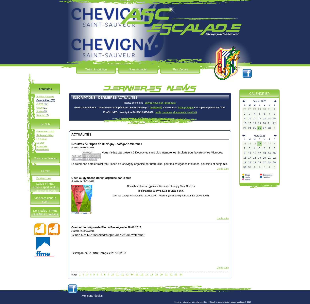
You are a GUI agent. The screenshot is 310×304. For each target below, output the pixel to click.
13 (127, 274)
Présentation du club (45, 131)
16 (142, 274)
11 (117, 274)
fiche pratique (186, 107)
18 (151, 274)
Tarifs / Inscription (96, 69)
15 (137, 274)
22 (171, 274)
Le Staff (40, 142)
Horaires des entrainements (42, 148)
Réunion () (42, 115)
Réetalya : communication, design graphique (227, 302)
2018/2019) (156, 107)
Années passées (45, 96)
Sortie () (41, 111)
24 (181, 274)
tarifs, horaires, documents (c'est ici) (176, 112)
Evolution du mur (43, 178)
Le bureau (41, 139)
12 (122, 274)
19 (156, 274)
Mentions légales (92, 295)
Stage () (41, 107)
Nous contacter (138, 69)
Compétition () (45, 100)
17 (147, 274)
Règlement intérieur (44, 135)
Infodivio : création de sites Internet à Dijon (191, 302)
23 (176, 274)
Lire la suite (223, 168)
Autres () (42, 104)
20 (161, 274)
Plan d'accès (180, 69)
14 (132, 274)
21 (166, 274)
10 (112, 274)
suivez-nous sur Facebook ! (160, 102)
